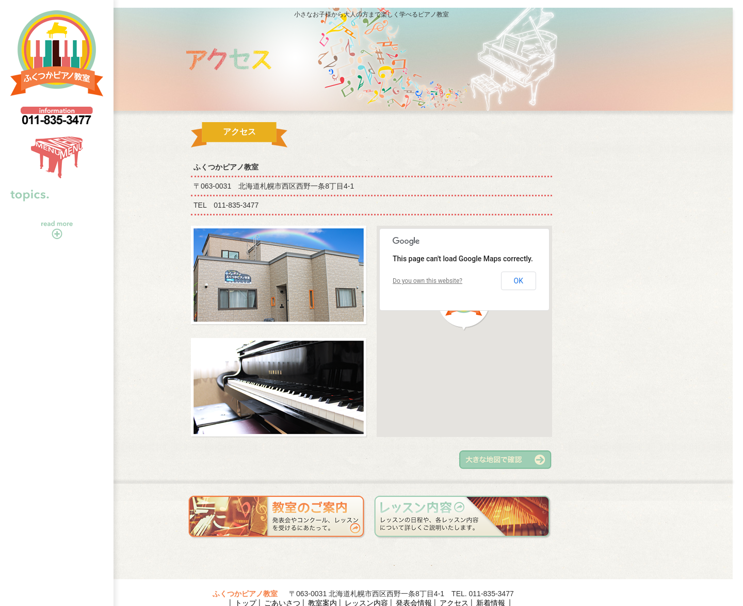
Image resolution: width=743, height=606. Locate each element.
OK (518, 281)
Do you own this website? (427, 280)
